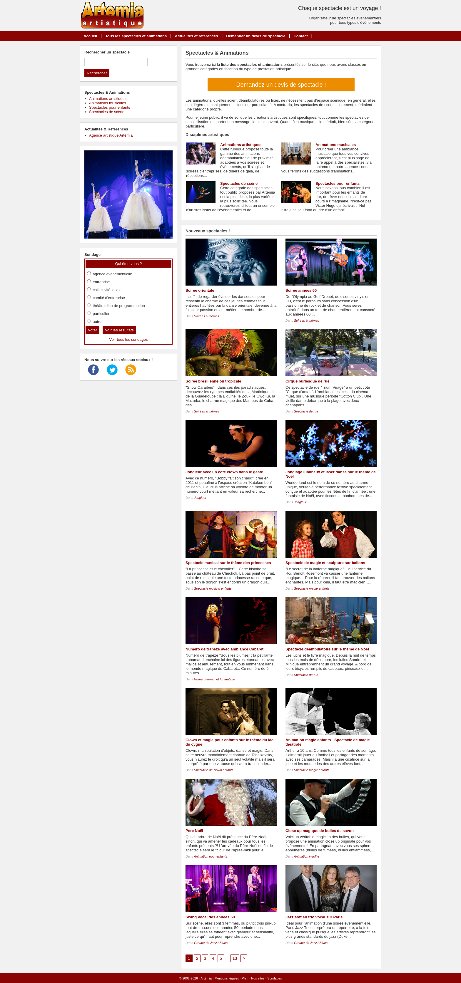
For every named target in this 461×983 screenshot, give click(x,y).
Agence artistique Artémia (111, 135)
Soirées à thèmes (206, 316)
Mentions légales (227, 978)
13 (235, 958)
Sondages (274, 978)
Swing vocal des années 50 (210, 917)
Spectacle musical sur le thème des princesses (228, 563)
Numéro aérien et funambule (214, 679)
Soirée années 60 (301, 290)
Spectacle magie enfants (311, 588)
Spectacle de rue (306, 411)
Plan (245, 978)
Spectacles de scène (239, 183)
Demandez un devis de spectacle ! (281, 84)
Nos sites (257, 978)
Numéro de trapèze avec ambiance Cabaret (224, 649)
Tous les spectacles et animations (136, 36)
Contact (300, 36)
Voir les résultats (119, 330)
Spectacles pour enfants (337, 183)
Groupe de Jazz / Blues (211, 943)
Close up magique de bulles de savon (319, 830)
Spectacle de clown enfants (213, 770)
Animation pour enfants (210, 856)
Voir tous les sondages (128, 339)
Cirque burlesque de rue (307, 381)
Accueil (90, 36)
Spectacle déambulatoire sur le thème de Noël (327, 649)
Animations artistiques (240, 144)
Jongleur (200, 497)
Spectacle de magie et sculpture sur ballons (325, 563)
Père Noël (194, 830)
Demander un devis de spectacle (255, 36)
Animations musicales (335, 144)
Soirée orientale (200, 290)
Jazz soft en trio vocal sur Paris (314, 917)
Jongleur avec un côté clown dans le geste (224, 472)
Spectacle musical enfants (213, 588)
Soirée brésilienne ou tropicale (213, 381)
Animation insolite (306, 856)
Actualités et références (196, 36)
